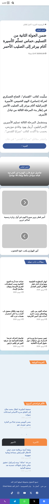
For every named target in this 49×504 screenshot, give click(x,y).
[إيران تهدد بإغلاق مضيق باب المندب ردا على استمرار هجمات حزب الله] (13, 302)
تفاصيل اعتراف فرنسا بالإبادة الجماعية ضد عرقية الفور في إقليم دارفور (14, 340)
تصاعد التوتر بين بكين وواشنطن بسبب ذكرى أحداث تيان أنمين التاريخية (37, 313)
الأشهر (13, 442)
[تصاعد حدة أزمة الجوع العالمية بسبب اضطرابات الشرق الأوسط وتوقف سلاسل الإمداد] (13, 273)
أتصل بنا (36, 486)
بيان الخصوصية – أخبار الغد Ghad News (17, 486)
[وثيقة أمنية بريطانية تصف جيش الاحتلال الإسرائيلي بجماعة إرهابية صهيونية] (40, 453)
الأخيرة (36, 442)
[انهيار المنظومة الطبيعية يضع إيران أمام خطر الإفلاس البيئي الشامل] (36, 273)
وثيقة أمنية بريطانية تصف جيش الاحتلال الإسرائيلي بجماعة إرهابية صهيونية (18, 452)
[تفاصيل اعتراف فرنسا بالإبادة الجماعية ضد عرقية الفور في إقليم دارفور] (13, 329)
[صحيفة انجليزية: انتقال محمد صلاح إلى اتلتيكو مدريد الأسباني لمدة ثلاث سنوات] (40, 413)
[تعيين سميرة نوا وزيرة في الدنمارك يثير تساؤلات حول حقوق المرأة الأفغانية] (36, 329)
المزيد (35, 25)
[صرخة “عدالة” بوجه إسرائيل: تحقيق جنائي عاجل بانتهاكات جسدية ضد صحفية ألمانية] (40, 466)
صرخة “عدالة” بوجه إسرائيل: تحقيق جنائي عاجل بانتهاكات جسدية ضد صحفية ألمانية (17, 465)
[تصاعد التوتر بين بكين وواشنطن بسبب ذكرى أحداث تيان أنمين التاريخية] (36, 302)
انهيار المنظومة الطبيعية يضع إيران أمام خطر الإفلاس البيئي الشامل (38, 284)
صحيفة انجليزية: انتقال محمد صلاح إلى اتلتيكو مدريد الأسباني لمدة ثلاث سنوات (17, 412)
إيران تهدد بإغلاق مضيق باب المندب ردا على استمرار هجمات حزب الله (13, 313)
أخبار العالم (27, 25)
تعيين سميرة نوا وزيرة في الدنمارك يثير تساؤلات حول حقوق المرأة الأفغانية (37, 340)
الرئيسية (42, 25)
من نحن (43, 486)
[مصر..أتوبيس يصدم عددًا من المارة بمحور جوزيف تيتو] (40, 426)
